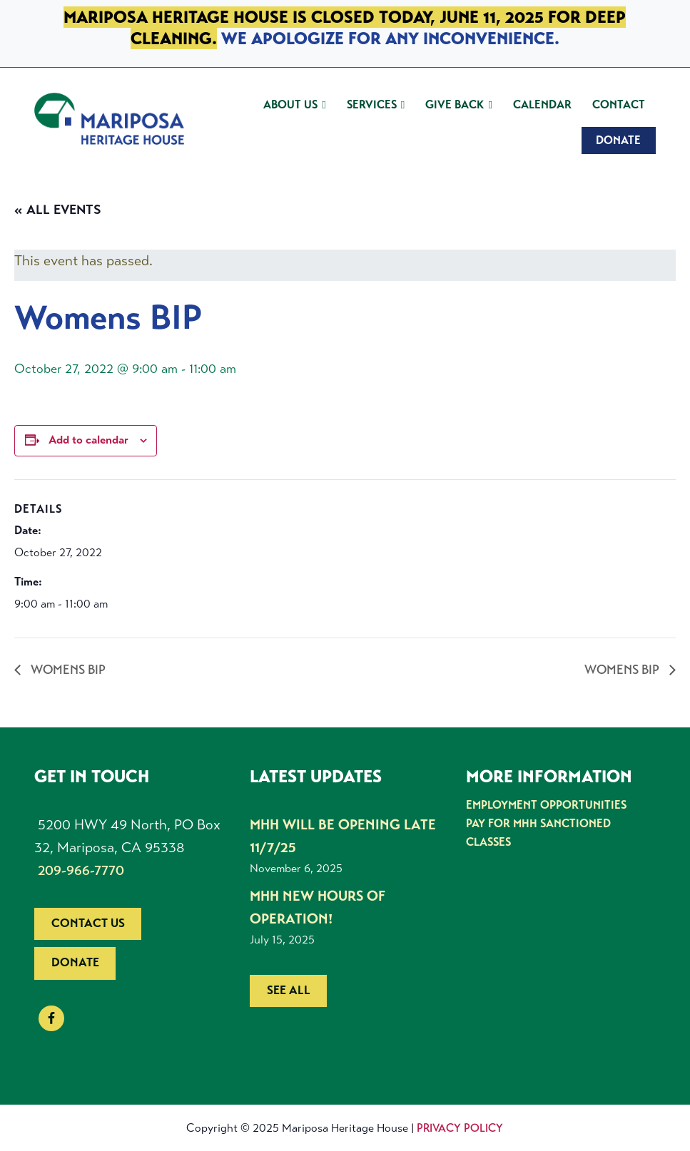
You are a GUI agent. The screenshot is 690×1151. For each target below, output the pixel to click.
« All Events (57, 210)
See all (288, 990)
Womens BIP (67, 669)
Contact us (88, 923)
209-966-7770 (81, 870)
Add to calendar (88, 440)
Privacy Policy (460, 1128)
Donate (75, 962)
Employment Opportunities (546, 805)
